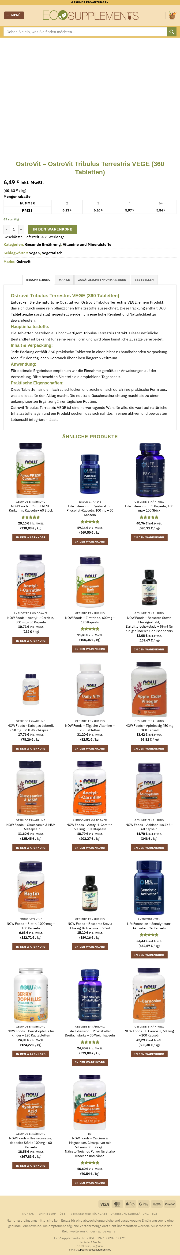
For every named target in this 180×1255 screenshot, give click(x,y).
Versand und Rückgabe (89, 1213)
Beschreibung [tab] (38, 280)
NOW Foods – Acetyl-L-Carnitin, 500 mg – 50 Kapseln (30, 620)
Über (64, 1213)
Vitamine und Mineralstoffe (87, 244)
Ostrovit (23, 261)
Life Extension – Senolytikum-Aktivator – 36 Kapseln (149, 926)
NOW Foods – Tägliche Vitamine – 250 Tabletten (90, 727)
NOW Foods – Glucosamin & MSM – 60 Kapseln (30, 827)
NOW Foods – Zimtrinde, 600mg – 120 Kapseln (90, 620)
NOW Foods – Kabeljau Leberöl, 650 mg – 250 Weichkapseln (31, 727)
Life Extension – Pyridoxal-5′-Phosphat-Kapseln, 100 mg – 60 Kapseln (90, 510)
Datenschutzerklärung (130, 1213)
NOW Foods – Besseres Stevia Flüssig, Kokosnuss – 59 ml (90, 926)
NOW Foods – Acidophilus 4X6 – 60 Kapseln (149, 827)
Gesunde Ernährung (43, 244)
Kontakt (29, 1213)
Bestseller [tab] (144, 280)
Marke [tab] (64, 280)
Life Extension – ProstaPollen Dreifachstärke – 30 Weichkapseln (90, 1033)
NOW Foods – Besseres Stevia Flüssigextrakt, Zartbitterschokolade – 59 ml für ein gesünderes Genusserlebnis (149, 624)
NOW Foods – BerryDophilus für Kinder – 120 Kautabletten (31, 1033)
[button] (14, 15)
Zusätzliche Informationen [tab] (102, 280)
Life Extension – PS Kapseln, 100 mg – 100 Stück (149, 508)
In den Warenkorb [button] (31, 537)
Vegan (34, 252)
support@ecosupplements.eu (94, 1249)
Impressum (48, 1213)
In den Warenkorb (52, 229)
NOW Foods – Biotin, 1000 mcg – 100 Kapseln (31, 926)
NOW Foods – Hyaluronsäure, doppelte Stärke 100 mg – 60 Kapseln (30, 1142)
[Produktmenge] (14, 229)
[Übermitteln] (171, 31)
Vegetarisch (52, 252)
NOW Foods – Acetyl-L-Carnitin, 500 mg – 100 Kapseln (90, 827)
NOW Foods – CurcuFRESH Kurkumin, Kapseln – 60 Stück (31, 508)
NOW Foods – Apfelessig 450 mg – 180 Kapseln (149, 727)
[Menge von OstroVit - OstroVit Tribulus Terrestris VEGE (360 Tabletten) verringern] (6, 229)
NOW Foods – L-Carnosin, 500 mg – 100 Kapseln (149, 1033)
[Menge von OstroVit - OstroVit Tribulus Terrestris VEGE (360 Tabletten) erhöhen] (21, 229)
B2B (155, 1213)
